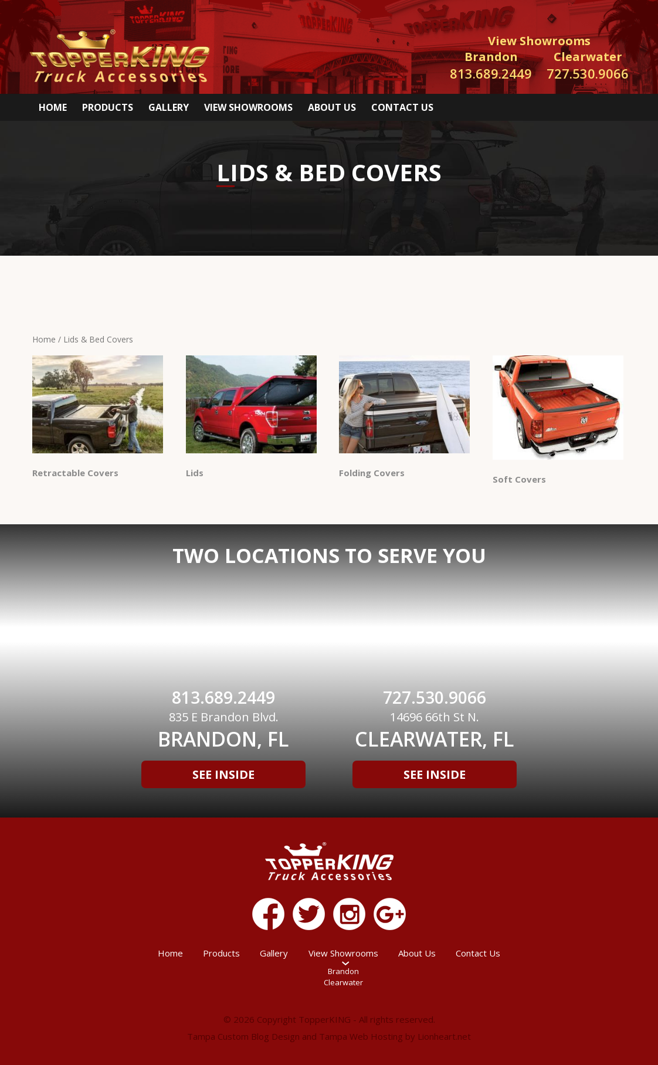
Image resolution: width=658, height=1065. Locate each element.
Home (53, 107)
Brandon (343, 971)
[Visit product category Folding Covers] (404, 419)
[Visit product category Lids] (251, 419)
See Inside (223, 774)
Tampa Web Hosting (361, 1036)
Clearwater (343, 982)
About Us (332, 107)
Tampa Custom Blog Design (243, 1036)
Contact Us (402, 107)
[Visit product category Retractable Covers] (97, 419)
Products (107, 107)
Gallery (168, 107)
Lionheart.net (444, 1036)
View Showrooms (248, 107)
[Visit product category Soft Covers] (558, 422)
